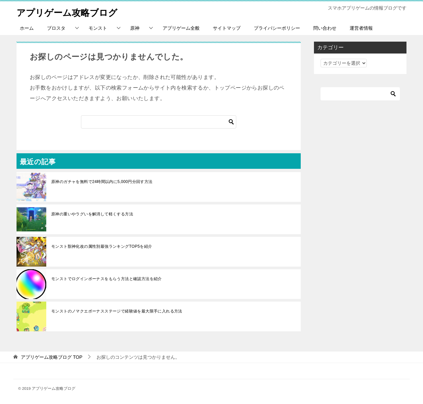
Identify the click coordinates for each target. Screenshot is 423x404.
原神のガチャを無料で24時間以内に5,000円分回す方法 (102, 181)
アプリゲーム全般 (181, 28)
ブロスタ (56, 28)
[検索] (158, 122)
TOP (51, 357)
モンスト (98, 28)
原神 (134, 28)
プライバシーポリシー (277, 28)
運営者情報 (361, 28)
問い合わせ (324, 28)
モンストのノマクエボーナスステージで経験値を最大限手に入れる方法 (118, 311)
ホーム (27, 28)
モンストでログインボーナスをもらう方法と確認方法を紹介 (106, 278)
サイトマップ (227, 28)
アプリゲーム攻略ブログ (72, 11)
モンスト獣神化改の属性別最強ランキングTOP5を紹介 (101, 246)
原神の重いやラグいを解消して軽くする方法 (92, 214)
